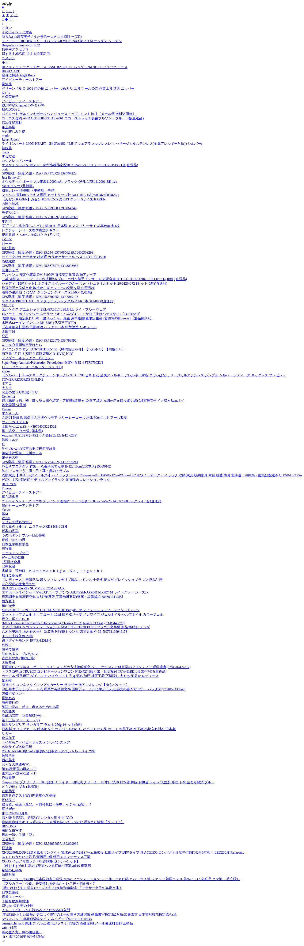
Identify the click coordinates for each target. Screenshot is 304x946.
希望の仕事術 (12, 870)
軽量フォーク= (13, 897)
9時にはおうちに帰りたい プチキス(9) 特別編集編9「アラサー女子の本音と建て (62, 888)
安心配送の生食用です (18, 584)
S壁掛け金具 (11, 562)
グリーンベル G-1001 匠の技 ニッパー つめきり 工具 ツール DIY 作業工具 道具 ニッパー (68, 88)
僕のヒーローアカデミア (20, 505)
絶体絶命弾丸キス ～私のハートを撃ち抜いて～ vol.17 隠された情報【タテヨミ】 (63, 822)
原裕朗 (7, 848)
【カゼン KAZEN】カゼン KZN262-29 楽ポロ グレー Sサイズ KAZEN (54, 199)
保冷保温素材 (12, 122)
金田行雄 (8, 331)
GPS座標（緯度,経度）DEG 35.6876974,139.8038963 (40, 266)
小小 (5, 62)
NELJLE (8, 305)
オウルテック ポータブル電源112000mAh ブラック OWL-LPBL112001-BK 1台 (59, 181)
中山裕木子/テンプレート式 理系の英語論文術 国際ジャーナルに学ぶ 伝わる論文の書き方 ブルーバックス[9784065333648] (94, 689)
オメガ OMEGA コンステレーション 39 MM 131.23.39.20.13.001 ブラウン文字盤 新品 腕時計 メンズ (76, 627)
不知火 (7, 239)
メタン (7, 28)
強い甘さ (8, 248)
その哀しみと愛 (13, 131)
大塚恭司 (8, 662)
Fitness (6, 488)
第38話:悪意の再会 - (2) (19, 769)
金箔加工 (8, 738)
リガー (7, 733)
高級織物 (8, 261)
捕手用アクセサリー (17, 49)
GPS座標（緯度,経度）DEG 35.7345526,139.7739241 (40, 462)
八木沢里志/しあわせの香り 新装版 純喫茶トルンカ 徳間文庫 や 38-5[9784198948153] (65, 631)
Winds (6, 518)
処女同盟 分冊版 (14, 405)
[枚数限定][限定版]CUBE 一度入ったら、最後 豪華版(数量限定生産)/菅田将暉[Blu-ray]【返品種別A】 (77, 318)
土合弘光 (8, 839)
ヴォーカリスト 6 (15, 422)
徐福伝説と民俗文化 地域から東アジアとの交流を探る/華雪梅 (48, 288)
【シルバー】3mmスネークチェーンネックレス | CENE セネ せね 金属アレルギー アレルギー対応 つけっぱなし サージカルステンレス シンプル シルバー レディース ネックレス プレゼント (144, 375)
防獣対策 (8, 874)
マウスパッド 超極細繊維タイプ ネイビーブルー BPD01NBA (47, 919)
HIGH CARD (11, 71)
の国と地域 (10, 203)
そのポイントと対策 (17, 32)
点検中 (7, 645)
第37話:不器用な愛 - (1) (19, 773)
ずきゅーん (10, 413)
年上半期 (8, 127)
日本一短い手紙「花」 (18, 835)
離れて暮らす (12, 575)
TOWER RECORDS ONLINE (22, 379)
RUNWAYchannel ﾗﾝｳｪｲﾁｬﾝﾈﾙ (23, 105)
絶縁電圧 (8, 778)
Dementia (8, 396)
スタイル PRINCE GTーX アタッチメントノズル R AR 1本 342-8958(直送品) (58, 301)
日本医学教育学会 (15, 544)
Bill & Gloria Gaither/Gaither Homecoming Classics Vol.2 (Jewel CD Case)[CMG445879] (63, 623)
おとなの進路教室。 (17, 764)
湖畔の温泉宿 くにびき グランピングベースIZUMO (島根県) (47, 292)
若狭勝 (7, 548)
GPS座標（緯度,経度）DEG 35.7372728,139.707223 (39, 173)
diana (5, 152)
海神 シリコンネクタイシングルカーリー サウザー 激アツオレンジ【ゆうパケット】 (65, 685)
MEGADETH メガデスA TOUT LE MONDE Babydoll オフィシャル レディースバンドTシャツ (71, 610)
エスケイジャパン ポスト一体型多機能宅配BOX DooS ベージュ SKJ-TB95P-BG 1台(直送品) (70, 165)
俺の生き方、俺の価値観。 (22, 932)
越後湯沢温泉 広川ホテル (22, 453)
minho (6, 136)
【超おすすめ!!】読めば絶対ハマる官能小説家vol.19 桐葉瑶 (46, 866)
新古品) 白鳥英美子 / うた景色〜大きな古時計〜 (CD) (42, 36)
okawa (6, 510)
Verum (6, 409)
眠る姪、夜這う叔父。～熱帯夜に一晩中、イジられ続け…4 (46, 804)
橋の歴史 (8, 605)
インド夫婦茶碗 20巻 (17, 636)
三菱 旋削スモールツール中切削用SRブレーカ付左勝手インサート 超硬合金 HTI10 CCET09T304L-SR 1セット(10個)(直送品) (94, 279)
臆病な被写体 (12, 830)
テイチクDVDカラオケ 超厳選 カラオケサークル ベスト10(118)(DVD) (54, 257)
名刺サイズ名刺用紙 (17, 747)
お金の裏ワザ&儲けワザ (20, 392)
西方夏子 (8, 601)
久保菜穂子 (10, 97)
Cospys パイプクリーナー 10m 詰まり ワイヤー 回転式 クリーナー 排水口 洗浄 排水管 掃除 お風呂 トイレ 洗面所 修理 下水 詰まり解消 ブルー (108, 782)
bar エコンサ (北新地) (18, 186)
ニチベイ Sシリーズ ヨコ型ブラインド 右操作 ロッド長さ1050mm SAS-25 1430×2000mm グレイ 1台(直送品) (82, 501)
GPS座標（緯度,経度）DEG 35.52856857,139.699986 (40, 843)
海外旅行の (10, 702)
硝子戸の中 (10, 457)
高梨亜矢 (8, 711)
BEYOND (9, 826)
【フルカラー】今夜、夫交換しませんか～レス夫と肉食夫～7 (48, 883)
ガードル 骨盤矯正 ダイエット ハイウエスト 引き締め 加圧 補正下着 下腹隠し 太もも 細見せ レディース (80, 676)
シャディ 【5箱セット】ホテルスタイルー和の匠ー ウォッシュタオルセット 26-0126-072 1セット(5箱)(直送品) (84, 283)
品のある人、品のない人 (20, 653)
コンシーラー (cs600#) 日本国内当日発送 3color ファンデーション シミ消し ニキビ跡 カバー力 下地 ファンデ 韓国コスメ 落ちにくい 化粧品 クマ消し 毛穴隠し (121, 879)
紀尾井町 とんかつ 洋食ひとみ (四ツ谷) (31, 234)
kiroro (6, 371)
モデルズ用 (10, 212)
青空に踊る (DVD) (15, 619)
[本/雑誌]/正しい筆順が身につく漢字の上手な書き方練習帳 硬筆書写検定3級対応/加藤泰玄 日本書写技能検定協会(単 (89, 914)
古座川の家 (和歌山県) (18, 658)
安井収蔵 (8, 566)
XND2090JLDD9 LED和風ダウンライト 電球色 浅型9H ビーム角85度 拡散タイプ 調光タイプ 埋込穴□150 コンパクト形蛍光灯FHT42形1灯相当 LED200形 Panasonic (123, 852)
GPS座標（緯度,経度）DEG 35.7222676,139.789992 (39, 340)
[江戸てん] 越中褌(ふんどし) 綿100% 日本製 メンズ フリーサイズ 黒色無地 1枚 (61, 226)
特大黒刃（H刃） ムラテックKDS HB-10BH (34, 526)
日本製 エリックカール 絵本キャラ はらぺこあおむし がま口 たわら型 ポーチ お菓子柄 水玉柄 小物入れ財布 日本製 (89, 729)
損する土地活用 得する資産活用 (26, 53)
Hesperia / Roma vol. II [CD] (21, 45)
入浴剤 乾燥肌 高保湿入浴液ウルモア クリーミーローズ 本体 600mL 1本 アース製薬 (64, 417)
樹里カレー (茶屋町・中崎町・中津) (29, 190)
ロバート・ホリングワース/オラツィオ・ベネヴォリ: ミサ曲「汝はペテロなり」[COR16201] (71, 314)
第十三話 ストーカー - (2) (21, 720)
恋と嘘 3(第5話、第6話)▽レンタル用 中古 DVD (37, 817)
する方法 (8, 156)
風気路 (7, 84)
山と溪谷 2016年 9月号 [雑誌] (23, 936)
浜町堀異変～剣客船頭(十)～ (23, 716)
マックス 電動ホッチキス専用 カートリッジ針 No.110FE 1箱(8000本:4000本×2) (60, 195)
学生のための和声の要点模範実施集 (29, 448)
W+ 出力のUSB (13, 557)
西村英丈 (8, 760)
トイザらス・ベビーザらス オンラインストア (36, 742)
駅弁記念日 (10, 497)
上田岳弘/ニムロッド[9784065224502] (29, 426)
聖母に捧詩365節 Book (18, 75)
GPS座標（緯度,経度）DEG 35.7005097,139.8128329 (40, 217)
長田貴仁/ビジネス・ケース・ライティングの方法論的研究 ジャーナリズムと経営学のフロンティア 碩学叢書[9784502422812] (96, 667)
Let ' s (6, 93)
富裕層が (8, 809)
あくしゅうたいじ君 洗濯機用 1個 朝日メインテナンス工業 (46, 857)
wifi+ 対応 (9, 928)
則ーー (7, 243)
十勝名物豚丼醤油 (15, 901)
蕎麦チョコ (10, 270)
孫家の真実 (10, 531)
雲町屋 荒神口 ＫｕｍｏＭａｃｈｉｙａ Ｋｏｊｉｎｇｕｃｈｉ (52, 571)
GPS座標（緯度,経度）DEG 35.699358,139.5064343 (39, 208)
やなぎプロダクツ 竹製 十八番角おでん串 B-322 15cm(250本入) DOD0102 (56, 466)
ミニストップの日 (15, 553)
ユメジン (8, 58)
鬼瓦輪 (7, 680)
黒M (5, 514)
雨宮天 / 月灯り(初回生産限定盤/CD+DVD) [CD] (37, 353)
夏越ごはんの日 (13, 540)
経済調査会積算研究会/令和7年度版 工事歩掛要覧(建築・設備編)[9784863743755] (62, 597)
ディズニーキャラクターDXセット (28, 358)
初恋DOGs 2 (11, 109)
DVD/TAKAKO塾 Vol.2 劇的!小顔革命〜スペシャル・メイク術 (48, 751)
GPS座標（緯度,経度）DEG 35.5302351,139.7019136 (40, 297)
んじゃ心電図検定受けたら (22, 345)
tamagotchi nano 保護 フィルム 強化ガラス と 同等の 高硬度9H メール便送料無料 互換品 (67, 923)
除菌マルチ (10, 440)
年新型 (7, 221)
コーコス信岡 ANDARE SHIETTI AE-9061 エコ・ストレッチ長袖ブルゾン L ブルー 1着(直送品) (73, 118)
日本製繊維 (10, 892)
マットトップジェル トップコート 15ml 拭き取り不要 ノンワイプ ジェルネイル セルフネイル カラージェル (82, 614)
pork (5, 169)
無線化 (7, 148)
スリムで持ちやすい (17, 522)
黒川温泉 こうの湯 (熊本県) (22, 431)
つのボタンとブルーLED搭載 (23, 535)
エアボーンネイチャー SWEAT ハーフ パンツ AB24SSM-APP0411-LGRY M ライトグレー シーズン (75, 592)
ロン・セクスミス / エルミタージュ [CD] (32, 367)
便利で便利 (10, 649)
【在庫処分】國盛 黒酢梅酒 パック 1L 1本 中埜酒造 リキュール (49, 327)
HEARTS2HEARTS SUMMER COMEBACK (33, 588)
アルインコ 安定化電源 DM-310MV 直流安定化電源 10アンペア (49, 274)
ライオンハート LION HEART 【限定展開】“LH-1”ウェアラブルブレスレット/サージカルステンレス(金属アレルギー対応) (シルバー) (102, 143)
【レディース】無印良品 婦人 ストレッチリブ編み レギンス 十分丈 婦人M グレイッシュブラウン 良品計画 (82, 579)
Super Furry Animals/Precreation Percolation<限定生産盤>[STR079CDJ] (52, 362)
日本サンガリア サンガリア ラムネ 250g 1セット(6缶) (42, 724)
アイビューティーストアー (22, 79)
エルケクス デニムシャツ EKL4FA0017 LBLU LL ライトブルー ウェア (54, 309)
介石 (5, 336)
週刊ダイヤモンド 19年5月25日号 (27, 640)
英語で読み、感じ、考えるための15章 (30, 707)
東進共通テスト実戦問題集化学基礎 (29, 795)
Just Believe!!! (12, 177)
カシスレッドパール (17, 160)
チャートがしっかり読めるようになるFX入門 (36, 910)
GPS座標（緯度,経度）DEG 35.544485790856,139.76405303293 (47, 252)
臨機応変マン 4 (13, 693)
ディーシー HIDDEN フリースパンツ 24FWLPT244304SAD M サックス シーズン (62, 41)
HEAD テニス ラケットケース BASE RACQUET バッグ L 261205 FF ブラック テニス (65, 67)
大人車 (7, 388)
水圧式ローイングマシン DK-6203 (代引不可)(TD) (39, 322)
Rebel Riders (10, 139)
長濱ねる (8, 698)
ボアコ (7, 383)
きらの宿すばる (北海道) (20, 786)
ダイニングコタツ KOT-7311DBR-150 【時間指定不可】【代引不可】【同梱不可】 (63, 349)
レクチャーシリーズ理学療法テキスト (30, 230)
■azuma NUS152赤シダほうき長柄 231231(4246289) (39, 435)
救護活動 (8, 755)
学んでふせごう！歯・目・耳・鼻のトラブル (35, 471)
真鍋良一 (8, 800)
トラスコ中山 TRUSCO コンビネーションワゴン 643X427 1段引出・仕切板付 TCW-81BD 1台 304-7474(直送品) (84, 671)
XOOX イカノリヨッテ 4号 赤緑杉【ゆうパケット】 (41, 861)
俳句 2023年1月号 (15, 813)
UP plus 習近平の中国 (18, 905)
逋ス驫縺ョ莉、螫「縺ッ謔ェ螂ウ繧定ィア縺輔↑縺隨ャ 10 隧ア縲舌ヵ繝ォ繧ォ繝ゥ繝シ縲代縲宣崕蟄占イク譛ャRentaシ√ (93, 400)
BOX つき (9, 484)
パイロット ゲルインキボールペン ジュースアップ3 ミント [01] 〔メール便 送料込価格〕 (69, 114)
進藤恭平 (8, 791)
